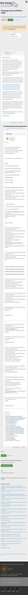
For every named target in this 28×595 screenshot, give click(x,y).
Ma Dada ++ (3, 478)
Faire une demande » (6, 465)
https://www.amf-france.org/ (12, 420)
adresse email (9, 177)
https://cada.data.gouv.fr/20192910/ (10, 72)
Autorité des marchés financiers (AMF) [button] (15, 128)
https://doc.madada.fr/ (11, 438)
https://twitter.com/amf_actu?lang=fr (14, 416)
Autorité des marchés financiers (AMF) (18, 16)
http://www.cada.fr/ (10, 437)
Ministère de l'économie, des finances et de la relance (11, 536)
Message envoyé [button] (7, 52)
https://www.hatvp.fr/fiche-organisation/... (12, 84)
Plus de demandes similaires (5, 547)
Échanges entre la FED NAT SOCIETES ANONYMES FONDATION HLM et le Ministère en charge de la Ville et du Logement (13, 487)
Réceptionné (8, 54)
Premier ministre (4, 545)
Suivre (10, 20)
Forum (17, 590)
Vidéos (13, 590)
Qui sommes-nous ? (4, 574)
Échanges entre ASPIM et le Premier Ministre (10, 534)
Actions (3, 19)
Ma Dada (9, 4)
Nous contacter (12, 574)
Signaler (20, 122)
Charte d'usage (19, 574)
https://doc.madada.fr (11, 391)
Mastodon (9, 590)
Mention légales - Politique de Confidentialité (9, 575)
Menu (26, 1)
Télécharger (12, 139)
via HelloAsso (16, 582)
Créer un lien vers (13, 122)
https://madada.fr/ (10, 434)
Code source (3, 590)
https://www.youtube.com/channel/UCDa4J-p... (16, 417)
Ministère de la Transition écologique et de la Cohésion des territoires (14, 532)
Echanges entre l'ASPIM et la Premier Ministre (11, 543)
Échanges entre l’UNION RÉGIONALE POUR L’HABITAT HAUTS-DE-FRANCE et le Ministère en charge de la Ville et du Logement (14, 495)
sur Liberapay (10, 582)
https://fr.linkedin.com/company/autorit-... (15, 419)
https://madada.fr (10, 328)
